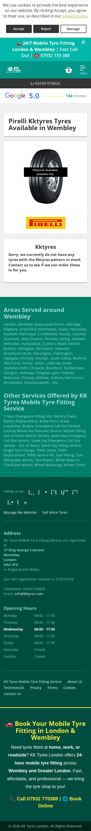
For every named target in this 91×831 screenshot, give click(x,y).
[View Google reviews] (45, 95)
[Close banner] (85, 42)
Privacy (35, 687)
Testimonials (14, 687)
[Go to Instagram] (42, 491)
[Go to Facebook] (31, 491)
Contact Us (12, 693)
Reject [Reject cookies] (46, 28)
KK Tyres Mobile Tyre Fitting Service (33, 681)
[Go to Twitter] (54, 491)
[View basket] (68, 69)
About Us (74, 681)
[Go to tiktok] (22, 501)
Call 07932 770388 (37, 798)
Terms (52, 687)
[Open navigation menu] (83, 69)
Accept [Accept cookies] (19, 28)
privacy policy (74, 16)
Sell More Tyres (54, 512)
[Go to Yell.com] (10, 501)
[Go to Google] (64, 491)
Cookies (69, 687)
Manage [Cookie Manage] (73, 28)
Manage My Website (20, 512)
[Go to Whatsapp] (75, 491)
